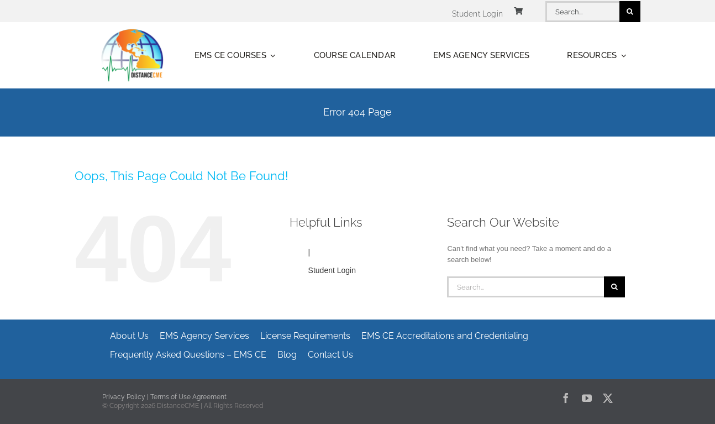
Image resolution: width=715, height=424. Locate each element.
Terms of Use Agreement (188, 397)
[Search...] (582, 11)
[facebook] (566, 398)
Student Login (332, 270)
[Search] (629, 11)
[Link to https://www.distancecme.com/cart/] (518, 11)
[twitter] (608, 398)
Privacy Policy (123, 397)
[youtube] (587, 398)
